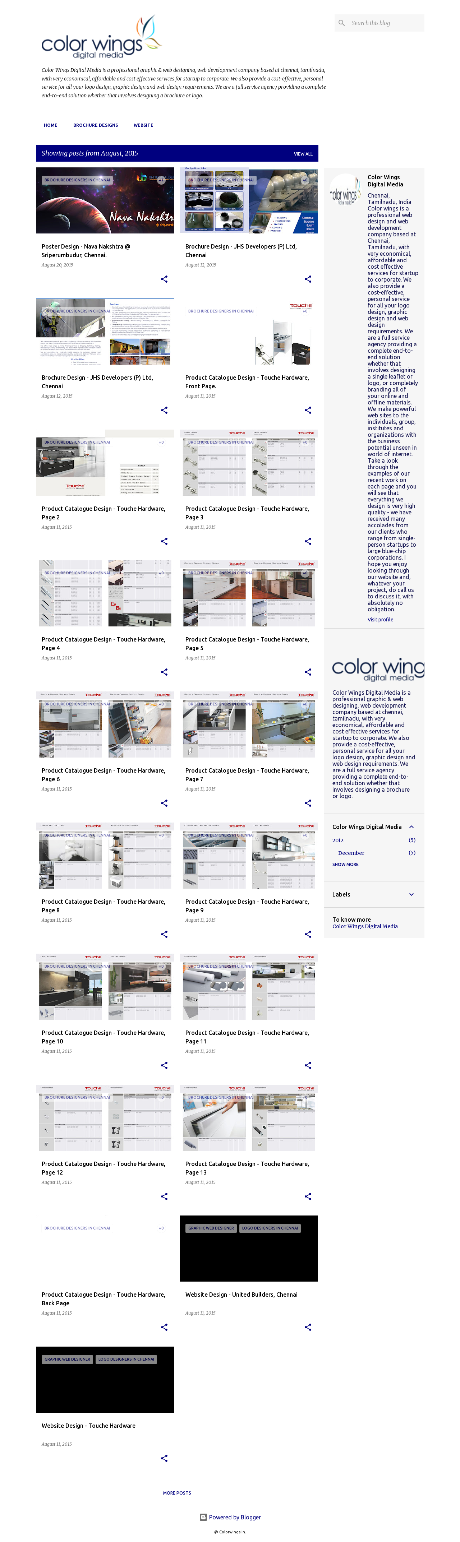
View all (303, 154)
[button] (164, 279)
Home (48, 125)
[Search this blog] (386, 23)
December (351, 853)
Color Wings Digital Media (385, 180)
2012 (338, 840)
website (141, 125)
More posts (177, 1493)
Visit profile (381, 619)
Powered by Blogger (230, 1517)
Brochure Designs (93, 125)
